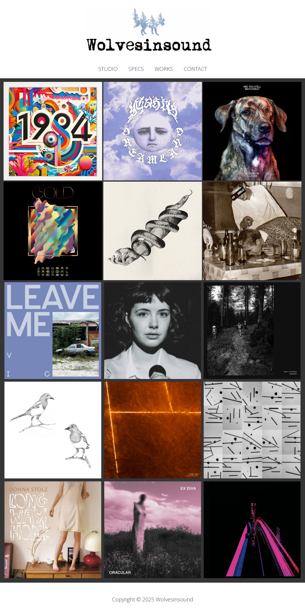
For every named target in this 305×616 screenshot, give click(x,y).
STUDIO (108, 69)
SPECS (136, 69)
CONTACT (195, 69)
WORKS (164, 69)
